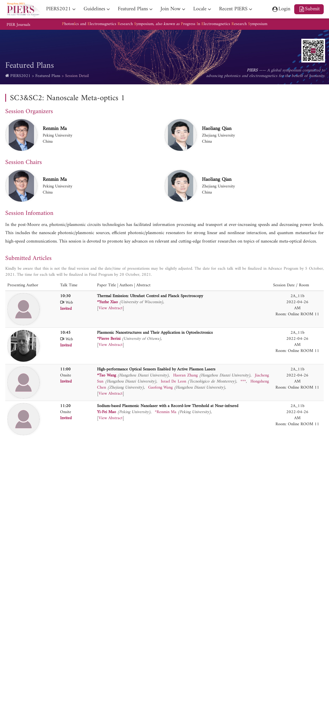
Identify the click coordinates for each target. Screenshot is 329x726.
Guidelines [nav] (94, 9)
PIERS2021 (20, 76)
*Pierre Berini (108, 338)
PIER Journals (18, 25)
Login (281, 9)
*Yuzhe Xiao (107, 302)
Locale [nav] (199, 9)
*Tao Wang (106, 375)
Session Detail (77, 76)
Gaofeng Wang (160, 387)
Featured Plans (47, 76)
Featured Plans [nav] (133, 9)
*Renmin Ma (165, 412)
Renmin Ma (55, 128)
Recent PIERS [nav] (233, 9)
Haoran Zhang (185, 375)
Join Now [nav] (171, 9)
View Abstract (111, 308)
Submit (309, 9)
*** (243, 381)
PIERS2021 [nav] (58, 9)
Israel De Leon (173, 381)
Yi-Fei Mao (106, 412)
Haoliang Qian (216, 128)
